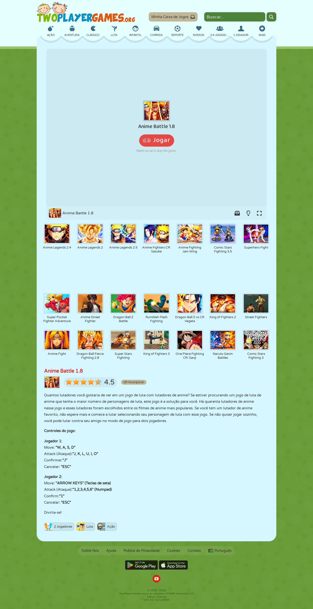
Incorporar (133, 382)
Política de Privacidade (141, 551)
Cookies (173, 551)
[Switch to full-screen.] (259, 213)
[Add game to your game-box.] (237, 213)
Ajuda (111, 551)
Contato (194, 551)
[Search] (271, 17)
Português (220, 551)
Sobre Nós (90, 551)
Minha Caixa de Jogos (173, 17)
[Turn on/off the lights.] (248, 213)
